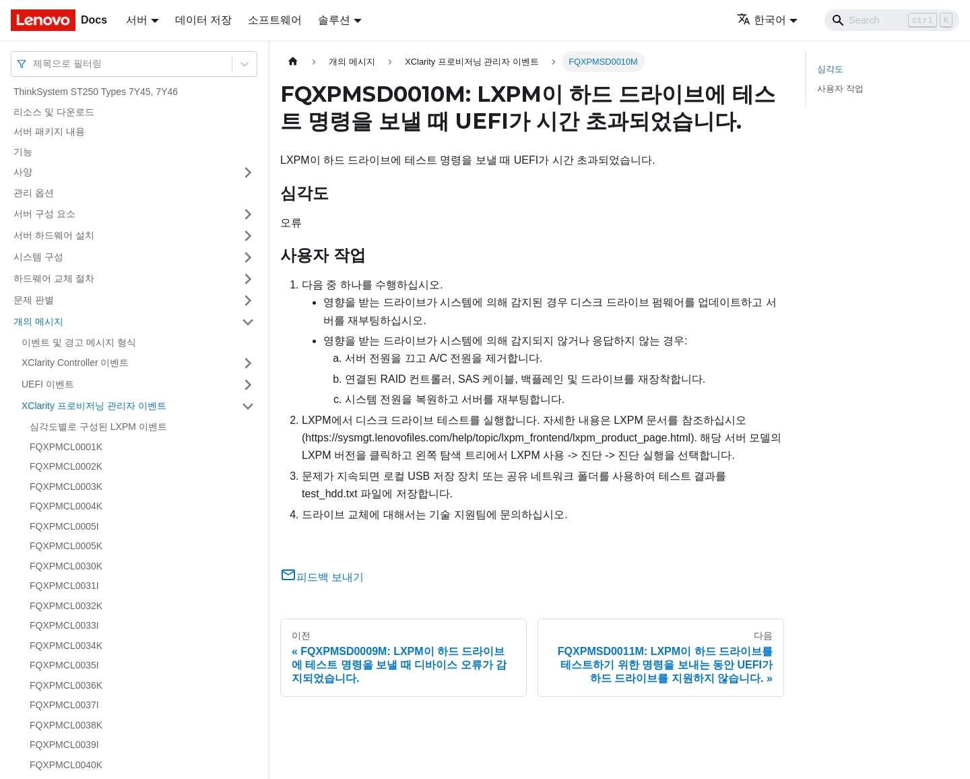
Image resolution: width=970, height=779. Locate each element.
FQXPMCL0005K (66, 545)
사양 (22, 171)
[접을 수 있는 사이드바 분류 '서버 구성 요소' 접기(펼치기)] (248, 214)
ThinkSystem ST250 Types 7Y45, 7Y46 (95, 91)
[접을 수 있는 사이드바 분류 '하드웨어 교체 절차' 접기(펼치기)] (248, 279)
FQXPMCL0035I (64, 665)
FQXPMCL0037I (64, 704)
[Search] (892, 20)
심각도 (830, 69)
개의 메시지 (38, 321)
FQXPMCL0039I (64, 744)
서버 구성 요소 (44, 213)
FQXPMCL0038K (66, 725)
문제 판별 (33, 299)
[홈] (293, 61)
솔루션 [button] (334, 20)
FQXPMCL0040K (66, 764)
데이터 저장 (203, 20)
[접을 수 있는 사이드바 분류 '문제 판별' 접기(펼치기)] (248, 300)
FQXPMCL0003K (66, 486)
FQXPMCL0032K (66, 605)
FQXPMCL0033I (64, 625)
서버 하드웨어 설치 (53, 235)
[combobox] (34, 63)
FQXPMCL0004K (66, 506)
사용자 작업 (840, 89)
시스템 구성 (38, 256)
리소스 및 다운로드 (53, 111)
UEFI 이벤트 (48, 384)
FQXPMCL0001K (66, 446)
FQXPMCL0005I (64, 526)
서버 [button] (137, 20)
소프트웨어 (275, 20)
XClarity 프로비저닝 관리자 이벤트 (94, 405)
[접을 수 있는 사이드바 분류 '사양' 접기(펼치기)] (248, 172)
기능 (22, 151)
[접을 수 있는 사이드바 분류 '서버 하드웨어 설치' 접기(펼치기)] (248, 236)
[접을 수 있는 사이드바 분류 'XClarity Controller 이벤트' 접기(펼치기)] (248, 363)
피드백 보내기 (322, 577)
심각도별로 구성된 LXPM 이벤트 (98, 426)
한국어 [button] (761, 20)
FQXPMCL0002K (66, 466)
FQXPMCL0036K (66, 685)
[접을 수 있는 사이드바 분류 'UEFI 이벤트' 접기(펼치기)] (248, 385)
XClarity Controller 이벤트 (75, 362)
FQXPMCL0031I (64, 585)
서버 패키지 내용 (49, 131)
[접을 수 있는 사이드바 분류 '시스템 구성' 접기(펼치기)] (248, 257)
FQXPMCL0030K (66, 566)
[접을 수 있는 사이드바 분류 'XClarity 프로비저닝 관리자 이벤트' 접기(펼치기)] (248, 406)
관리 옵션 (33, 192)
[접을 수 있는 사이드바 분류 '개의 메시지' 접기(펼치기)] (248, 322)
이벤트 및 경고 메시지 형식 (79, 342)
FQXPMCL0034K (66, 645)
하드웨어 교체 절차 (53, 278)
